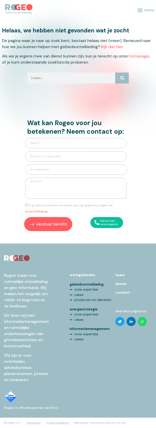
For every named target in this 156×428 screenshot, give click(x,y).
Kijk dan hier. (112, 46)
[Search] (122, 78)
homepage (139, 56)
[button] (120, 321)
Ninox (54, 408)
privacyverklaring (36, 211)
